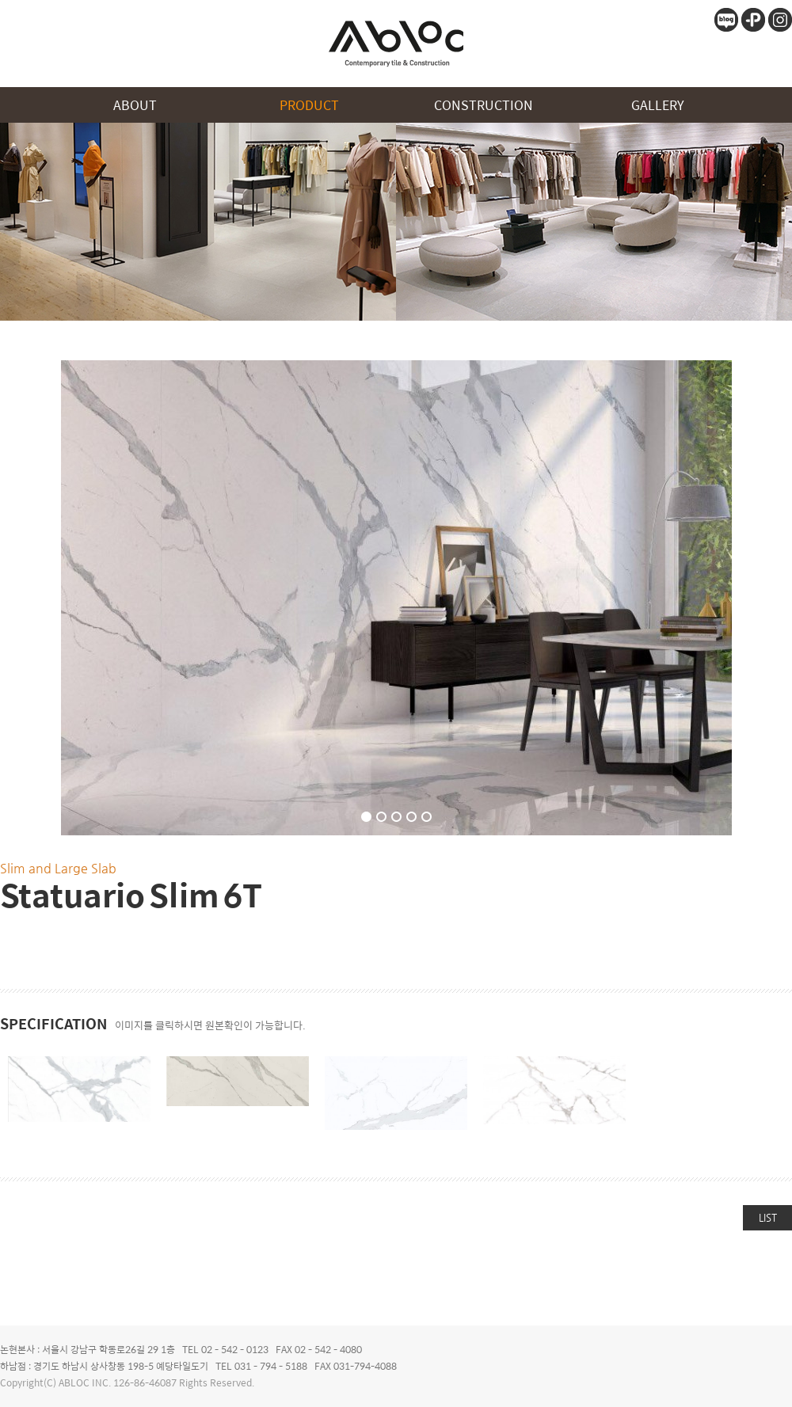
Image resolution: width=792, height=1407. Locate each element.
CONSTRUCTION (483, 105)
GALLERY (657, 105)
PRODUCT (309, 105)
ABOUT (135, 105)
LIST (768, 1217)
